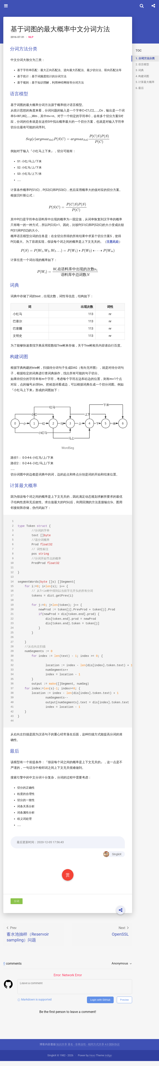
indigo (108, 1060)
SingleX (99, 878)
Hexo (92, 1060)
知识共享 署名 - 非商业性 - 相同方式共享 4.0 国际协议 (88, 1049)
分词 (16, 924)
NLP (30, 36)
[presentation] (61, 145)
